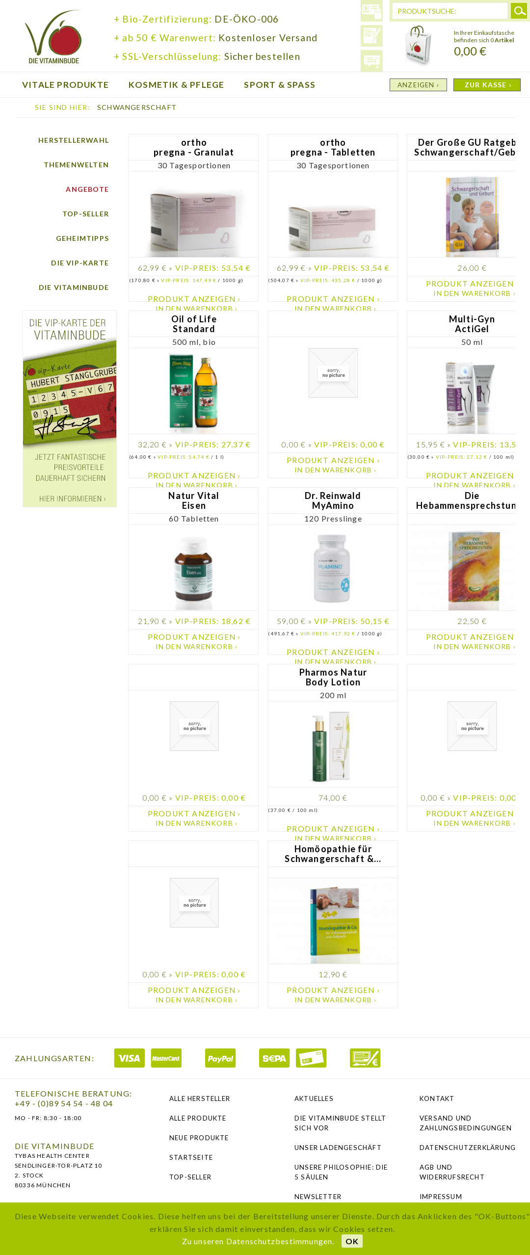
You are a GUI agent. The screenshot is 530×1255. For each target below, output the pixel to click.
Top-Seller (85, 213)
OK (352, 1241)
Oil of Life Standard (194, 324)
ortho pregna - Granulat (194, 147)
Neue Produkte (199, 1138)
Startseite (191, 1157)
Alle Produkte (198, 1118)
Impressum (441, 1197)
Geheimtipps (82, 238)
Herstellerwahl (73, 140)
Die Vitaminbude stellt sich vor (340, 1123)
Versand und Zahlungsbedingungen (466, 1123)
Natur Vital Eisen (193, 501)
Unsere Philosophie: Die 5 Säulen (341, 1172)
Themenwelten (76, 164)
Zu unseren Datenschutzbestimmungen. (258, 1241)
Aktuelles (314, 1098)
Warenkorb (418, 47)
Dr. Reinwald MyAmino (333, 501)
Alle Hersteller (199, 1098)
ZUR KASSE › (488, 84)
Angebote (87, 189)
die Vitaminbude (53, 38)
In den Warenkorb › (197, 308)
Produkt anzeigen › (194, 298)
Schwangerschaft (137, 107)
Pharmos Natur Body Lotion (333, 677)
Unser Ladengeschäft (338, 1147)
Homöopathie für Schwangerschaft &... (333, 854)
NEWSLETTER (318, 1197)
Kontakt (437, 1098)
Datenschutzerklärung (467, 1147)
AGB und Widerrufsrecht (452, 1172)
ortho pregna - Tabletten (333, 147)
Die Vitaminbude (74, 287)
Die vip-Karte (80, 263)
